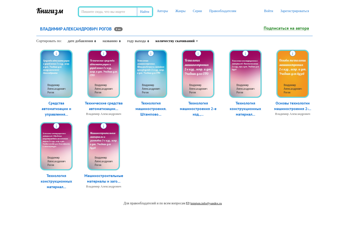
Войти (268, 11)
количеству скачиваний (177, 41)
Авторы (162, 11)
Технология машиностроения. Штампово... (151, 109)
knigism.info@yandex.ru (204, 203)
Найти (144, 12)
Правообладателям (222, 11)
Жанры (180, 11)
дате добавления (82, 41)
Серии (197, 11)
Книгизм (49, 10)
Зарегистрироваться (294, 11)
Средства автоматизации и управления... (56, 109)
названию (112, 41)
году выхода (138, 41)
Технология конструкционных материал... (245, 109)
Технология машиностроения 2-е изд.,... (198, 109)
